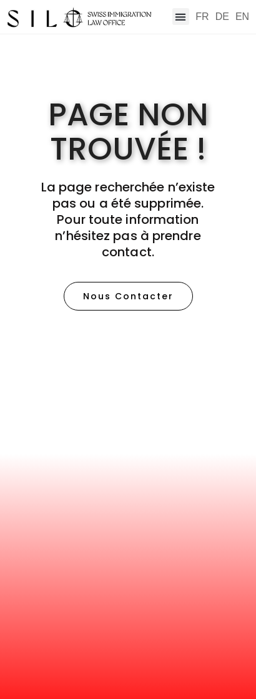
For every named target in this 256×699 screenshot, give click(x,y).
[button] (180, 16)
